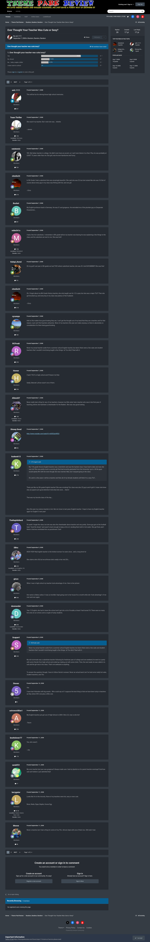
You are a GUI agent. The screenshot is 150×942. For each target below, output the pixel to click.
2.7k (16, 475)
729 (16, 167)
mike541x (16, 230)
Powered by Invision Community (75, 930)
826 (16, 448)
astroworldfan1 (15, 710)
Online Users (35, 16)
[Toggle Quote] (30, 462)
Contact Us (81, 928)
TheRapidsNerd (16, 520)
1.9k (16, 136)
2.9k (16, 362)
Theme (61, 928)
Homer (16, 371)
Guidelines (17, 16)
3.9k (16, 389)
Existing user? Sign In (126, 4)
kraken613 (16, 456)
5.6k (16, 597)
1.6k (16, 416)
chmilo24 (16, 176)
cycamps (16, 316)
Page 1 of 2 (28, 82)
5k (16, 844)
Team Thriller (16, 117)
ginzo (16, 579)
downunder (16, 606)
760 (16, 335)
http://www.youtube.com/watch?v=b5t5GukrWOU (43, 433)
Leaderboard (47, 16)
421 (16, 109)
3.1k (16, 194)
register (20, 72)
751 (16, 280)
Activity (18, 11)
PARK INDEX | (118, 16)
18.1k (16, 811)
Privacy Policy (70, 928)
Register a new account (34, 881)
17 (16, 783)
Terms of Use (9, 939)
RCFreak (16, 343)
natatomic (16, 149)
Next (15, 82)
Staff (26, 16)
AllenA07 (16, 398)
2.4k (16, 539)
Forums (8, 16)
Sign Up (140, 4)
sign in (14, 72)
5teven (16, 683)
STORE (124, 16)
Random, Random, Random (37, 38)
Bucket (16, 203)
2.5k (16, 729)
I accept (138, 938)
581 (16, 222)
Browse (9, 12)
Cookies (89, 928)
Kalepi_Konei (16, 262)
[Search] (118, 11)
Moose (16, 826)
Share (86, 37)
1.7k (16, 756)
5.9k (16, 625)
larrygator (16, 792)
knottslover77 (16, 738)
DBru (16, 547)
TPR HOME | (110, 16)
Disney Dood (16, 429)
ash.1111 (18, 36)
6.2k (16, 566)
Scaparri (16, 637)
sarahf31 (16, 765)
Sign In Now (80, 881)
